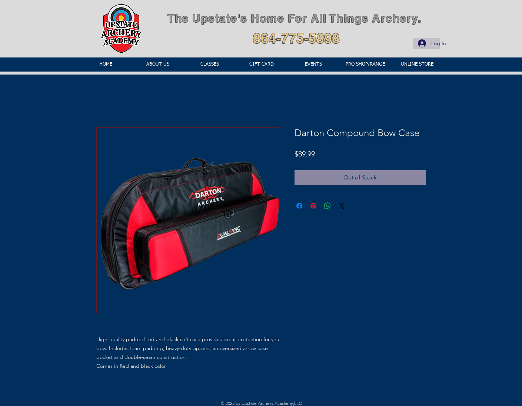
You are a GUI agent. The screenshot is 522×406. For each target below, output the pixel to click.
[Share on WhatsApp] (327, 205)
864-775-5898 (296, 38)
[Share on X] (341, 205)
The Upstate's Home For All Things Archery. (294, 18)
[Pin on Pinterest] (313, 205)
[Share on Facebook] (299, 205)
